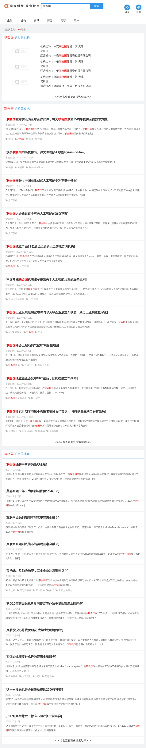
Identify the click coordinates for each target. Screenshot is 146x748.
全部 (10, 20)
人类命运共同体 (16, 299)
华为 (39, 332)
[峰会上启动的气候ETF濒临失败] (32, 345)
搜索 (96, 6)
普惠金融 (49, 676)
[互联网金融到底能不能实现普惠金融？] (32, 517)
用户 (76, 20)
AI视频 (21, 167)
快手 (11, 167)
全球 (39, 139)
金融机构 (13, 676)
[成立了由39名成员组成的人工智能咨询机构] (40, 246)
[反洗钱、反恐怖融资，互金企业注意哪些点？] (37, 570)
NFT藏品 (35, 398)
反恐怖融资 (25, 590)
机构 (23, 20)
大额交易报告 (65, 590)
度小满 (41, 431)
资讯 (36, 20)
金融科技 (53, 431)
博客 (49, 20)
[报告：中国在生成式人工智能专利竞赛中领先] (42, 180)
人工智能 (12, 200)
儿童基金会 (17, 398)
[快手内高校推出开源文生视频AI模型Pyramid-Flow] (45, 152)
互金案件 (40, 590)
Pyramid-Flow (35, 167)
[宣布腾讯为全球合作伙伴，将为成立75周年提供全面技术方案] (57, 119)
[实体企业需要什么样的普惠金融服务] (31, 656)
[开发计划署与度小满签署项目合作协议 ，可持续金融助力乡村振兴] (56, 411)
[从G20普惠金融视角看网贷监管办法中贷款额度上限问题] (44, 603)
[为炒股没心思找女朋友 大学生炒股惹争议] (34, 630)
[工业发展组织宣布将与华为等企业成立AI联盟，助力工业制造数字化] (57, 312)
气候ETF (29, 365)
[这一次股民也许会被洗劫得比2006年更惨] (34, 689)
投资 (38, 676)
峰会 (14, 365)
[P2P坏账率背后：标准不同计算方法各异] (34, 716)
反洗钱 (12, 590)
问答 (63, 20)
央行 (52, 590)
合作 (31, 139)
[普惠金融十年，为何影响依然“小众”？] (32, 491)
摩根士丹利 (43, 365)
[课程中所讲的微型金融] (26, 464)
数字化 (18, 332)
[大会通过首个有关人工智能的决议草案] (37, 213)
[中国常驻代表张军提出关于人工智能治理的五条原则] (46, 279)
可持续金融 (27, 431)
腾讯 (11, 139)
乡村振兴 (13, 431)
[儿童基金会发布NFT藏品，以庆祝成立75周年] (42, 378)
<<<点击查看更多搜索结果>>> (73, 96)
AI (9, 332)
